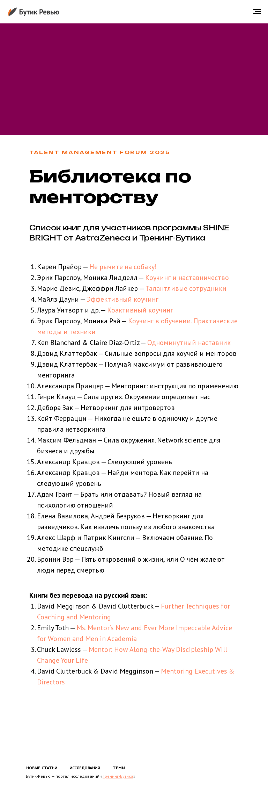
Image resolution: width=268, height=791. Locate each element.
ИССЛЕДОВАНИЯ (84, 767)
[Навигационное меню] (257, 11)
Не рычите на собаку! (123, 266)
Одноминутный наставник (189, 342)
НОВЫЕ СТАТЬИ (41, 767)
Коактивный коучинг (140, 310)
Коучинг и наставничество (186, 277)
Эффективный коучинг (122, 299)
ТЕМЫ (119, 767)
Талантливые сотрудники (186, 288)
